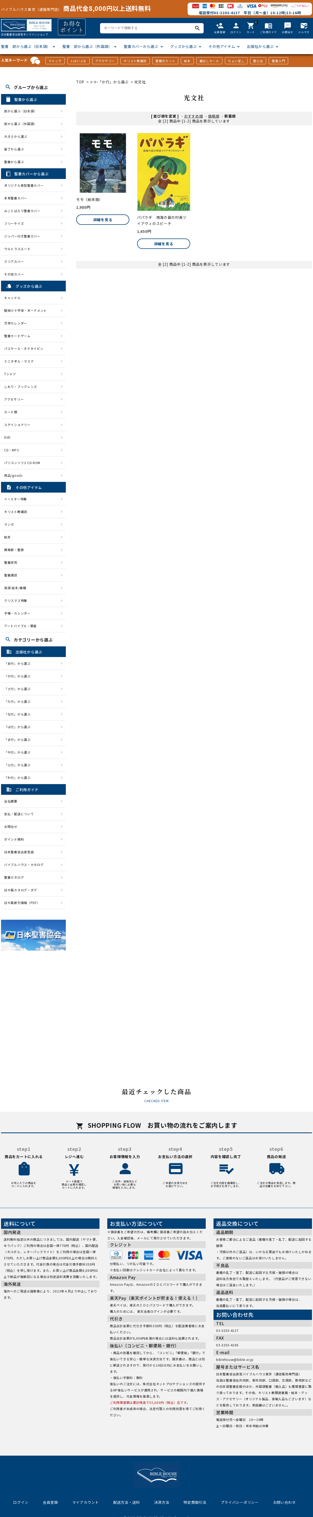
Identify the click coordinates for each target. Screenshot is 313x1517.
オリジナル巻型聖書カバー (24, 185)
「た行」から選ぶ (19, 701)
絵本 (187, 61)
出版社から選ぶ (260, 46)
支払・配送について (19, 814)
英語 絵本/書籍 (15, 588)
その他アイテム (222, 46)
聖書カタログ (14, 877)
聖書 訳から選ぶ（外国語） (87, 46)
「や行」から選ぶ (19, 752)
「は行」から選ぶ (19, 727)
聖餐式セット (165, 61)
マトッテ (55, 61)
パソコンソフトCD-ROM (22, 462)
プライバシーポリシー (240, 1502)
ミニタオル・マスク (19, 361)
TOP (80, 81)
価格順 (213, 116)
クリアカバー (14, 261)
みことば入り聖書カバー (22, 210)
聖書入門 (278, 61)
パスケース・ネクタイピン (23, 348)
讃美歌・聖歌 (14, 549)
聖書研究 (10, 562)
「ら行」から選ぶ (19, 765)
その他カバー (14, 274)
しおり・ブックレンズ (20, 386)
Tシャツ (10, 374)
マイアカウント (85, 1502)
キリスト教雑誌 (135, 61)
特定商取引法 (194, 1502)
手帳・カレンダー (17, 613)
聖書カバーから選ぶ (141, 46)
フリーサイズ (14, 223)
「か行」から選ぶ (19, 676)
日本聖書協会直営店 (19, 852)
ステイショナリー (17, 424)
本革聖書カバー (15, 198)
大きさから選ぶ (15, 136)
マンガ (9, 524)
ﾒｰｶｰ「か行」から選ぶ (109, 81)
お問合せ (10, 826)
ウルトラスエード (17, 249)
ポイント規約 (14, 839)
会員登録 (50, 1502)
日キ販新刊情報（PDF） (22, 902)
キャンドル (12, 297)
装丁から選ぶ (14, 149)
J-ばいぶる (78, 61)
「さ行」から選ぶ (19, 689)
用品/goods (13, 475)
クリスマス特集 (15, 600)
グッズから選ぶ (183, 46)
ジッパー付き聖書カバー (22, 236)
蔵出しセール (209, 61)
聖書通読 (10, 575)
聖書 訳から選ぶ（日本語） (26, 46)
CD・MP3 (11, 450)
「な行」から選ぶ (19, 714)
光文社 (140, 81)
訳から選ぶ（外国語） (20, 123)
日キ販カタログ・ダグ (20, 890)
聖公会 (258, 61)
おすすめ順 (193, 116)
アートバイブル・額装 (20, 626)
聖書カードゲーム (17, 336)
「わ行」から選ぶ (19, 777)
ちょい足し (236, 61)
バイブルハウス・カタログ (24, 864)
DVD (7, 437)
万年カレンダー (15, 323)
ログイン (21, 1502)
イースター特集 (15, 499)
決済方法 (161, 1502)
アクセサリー (105, 61)
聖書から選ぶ (14, 162)
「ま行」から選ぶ (19, 739)
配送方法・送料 (126, 1502)
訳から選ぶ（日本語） (20, 111)
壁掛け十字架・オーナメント (25, 310)
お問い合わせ (284, 1502)
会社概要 (10, 801)
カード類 (10, 412)
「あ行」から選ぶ (19, 663)
